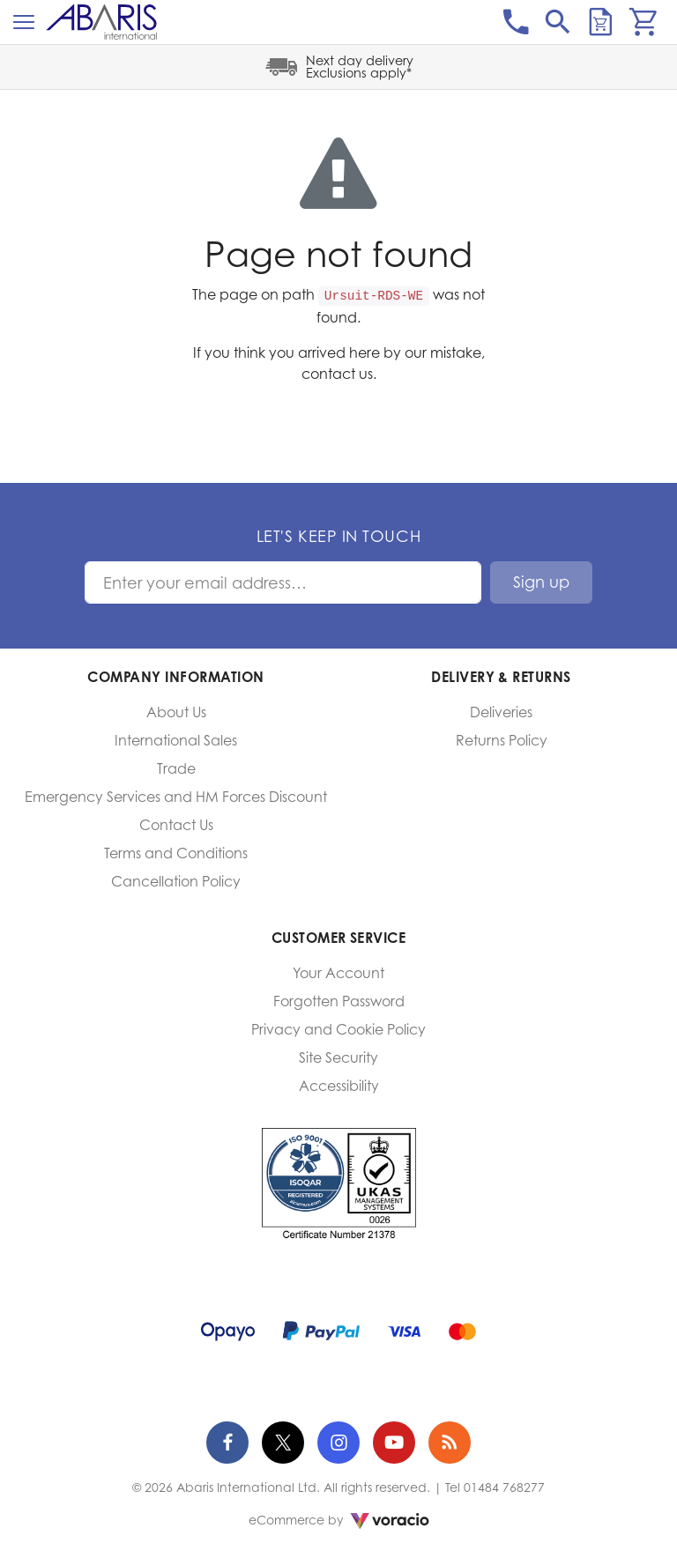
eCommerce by (339, 1519)
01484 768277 (504, 1487)
